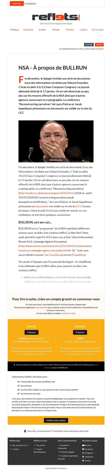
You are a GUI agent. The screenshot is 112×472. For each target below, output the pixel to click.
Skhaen (99, 49)
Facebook (87, 449)
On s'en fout (97, 29)
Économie (28, 29)
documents (42, 206)
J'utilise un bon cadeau (56, 420)
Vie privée (39, 445)
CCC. (79, 206)
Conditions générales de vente (68, 457)
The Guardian (52, 254)
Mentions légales (66, 452)
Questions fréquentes (63, 446)
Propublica (78, 254)
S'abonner (17, 3)
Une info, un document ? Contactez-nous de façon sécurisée (56, 431)
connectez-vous (68, 313)
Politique (14, 29)
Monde (55, 29)
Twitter (86, 460)
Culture (83, 29)
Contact (14, 449)
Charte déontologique (40, 450)
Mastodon (87, 456)
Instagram (87, 453)
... (30, 285)
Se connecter (30, 3)
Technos (70, 29)
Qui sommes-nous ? (19, 445)
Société (42, 29)
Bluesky (86, 445)
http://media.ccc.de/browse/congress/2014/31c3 (46, 193)
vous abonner (41, 307)
